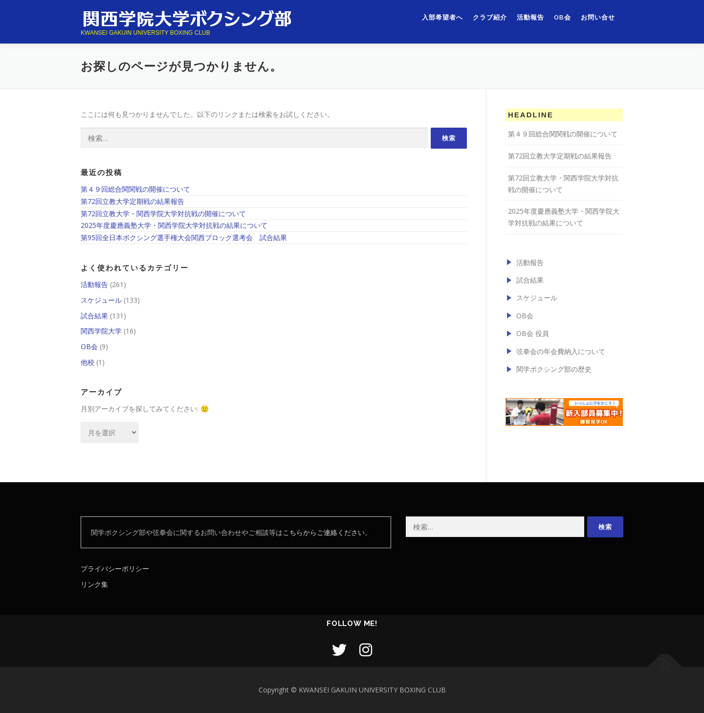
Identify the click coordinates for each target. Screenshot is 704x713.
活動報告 (530, 18)
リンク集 (94, 584)
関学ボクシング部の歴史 (554, 369)
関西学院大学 (101, 330)
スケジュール (101, 300)
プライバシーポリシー (115, 568)
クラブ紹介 (490, 18)
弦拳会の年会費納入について (560, 351)
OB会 (562, 18)
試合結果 (94, 315)
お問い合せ (598, 18)
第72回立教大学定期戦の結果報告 (132, 201)
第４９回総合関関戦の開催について (135, 189)
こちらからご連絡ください (324, 532)
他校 (87, 362)
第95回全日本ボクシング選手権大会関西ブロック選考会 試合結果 (184, 237)
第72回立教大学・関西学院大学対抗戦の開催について (163, 213)
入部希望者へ (442, 18)
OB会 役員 (532, 333)
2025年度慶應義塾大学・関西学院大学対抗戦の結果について (174, 225)
